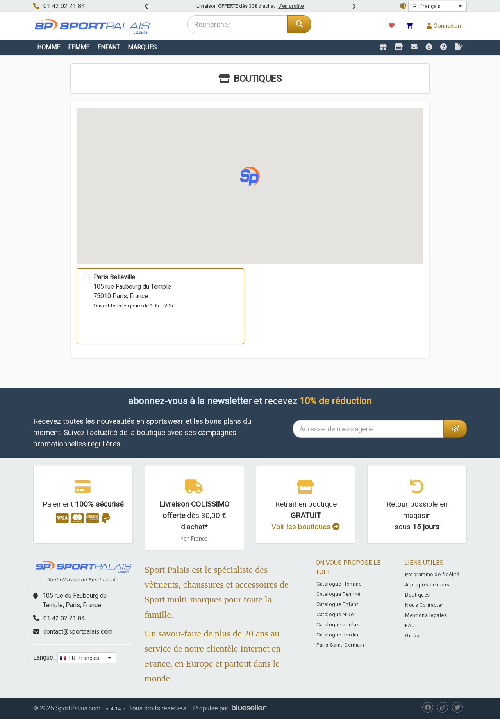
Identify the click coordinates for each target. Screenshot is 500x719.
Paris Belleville (114, 277)
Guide (412, 635)
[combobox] (238, 24)
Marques (142, 47)
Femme (78, 47)
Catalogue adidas (337, 624)
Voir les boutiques (305, 526)
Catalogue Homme (339, 584)
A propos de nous (427, 585)
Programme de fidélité (432, 574)
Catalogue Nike (335, 614)
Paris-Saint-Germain (340, 645)
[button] (437, 6)
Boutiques (417, 595)
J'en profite (291, 6)
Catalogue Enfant (337, 604)
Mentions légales (426, 615)
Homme (48, 47)
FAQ (410, 625)
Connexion (444, 25)
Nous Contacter (424, 605)
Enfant (108, 47)
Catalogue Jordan (338, 635)
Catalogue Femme (338, 594)
